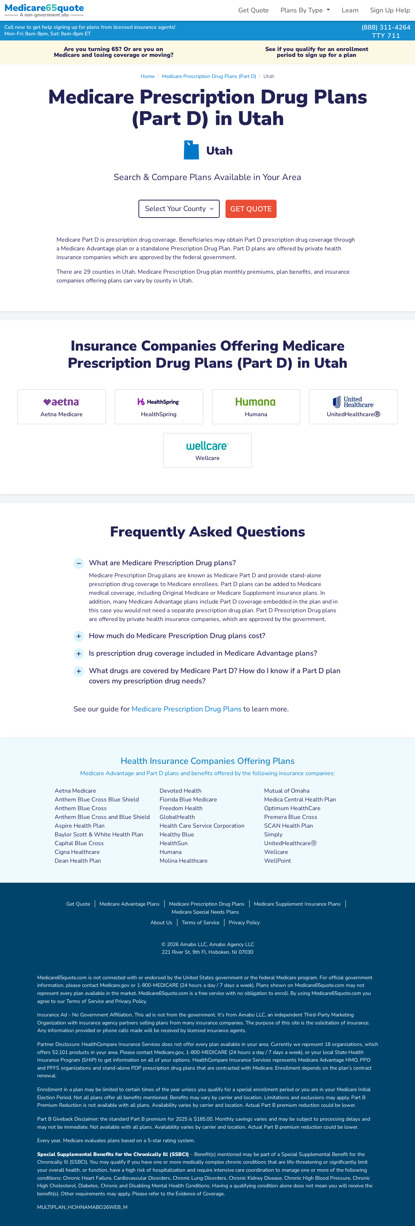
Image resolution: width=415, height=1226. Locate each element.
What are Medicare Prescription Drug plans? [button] (162, 563)
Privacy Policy (244, 922)
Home (147, 76)
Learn (350, 10)
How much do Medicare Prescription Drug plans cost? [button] (177, 636)
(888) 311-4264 (386, 27)
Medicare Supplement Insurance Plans (297, 903)
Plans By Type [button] (303, 10)
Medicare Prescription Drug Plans (187, 709)
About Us (161, 922)
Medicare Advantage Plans (129, 903)
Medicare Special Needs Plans (205, 911)
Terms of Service (200, 922)
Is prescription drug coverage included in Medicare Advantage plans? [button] (203, 653)
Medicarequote (44, 7)
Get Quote (253, 10)
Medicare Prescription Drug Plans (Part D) (209, 76)
